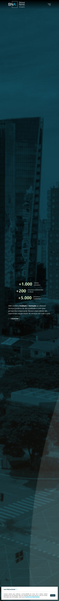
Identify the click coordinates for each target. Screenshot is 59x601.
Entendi (53, 595)
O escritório (15, 318)
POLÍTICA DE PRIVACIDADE (32, 597)
